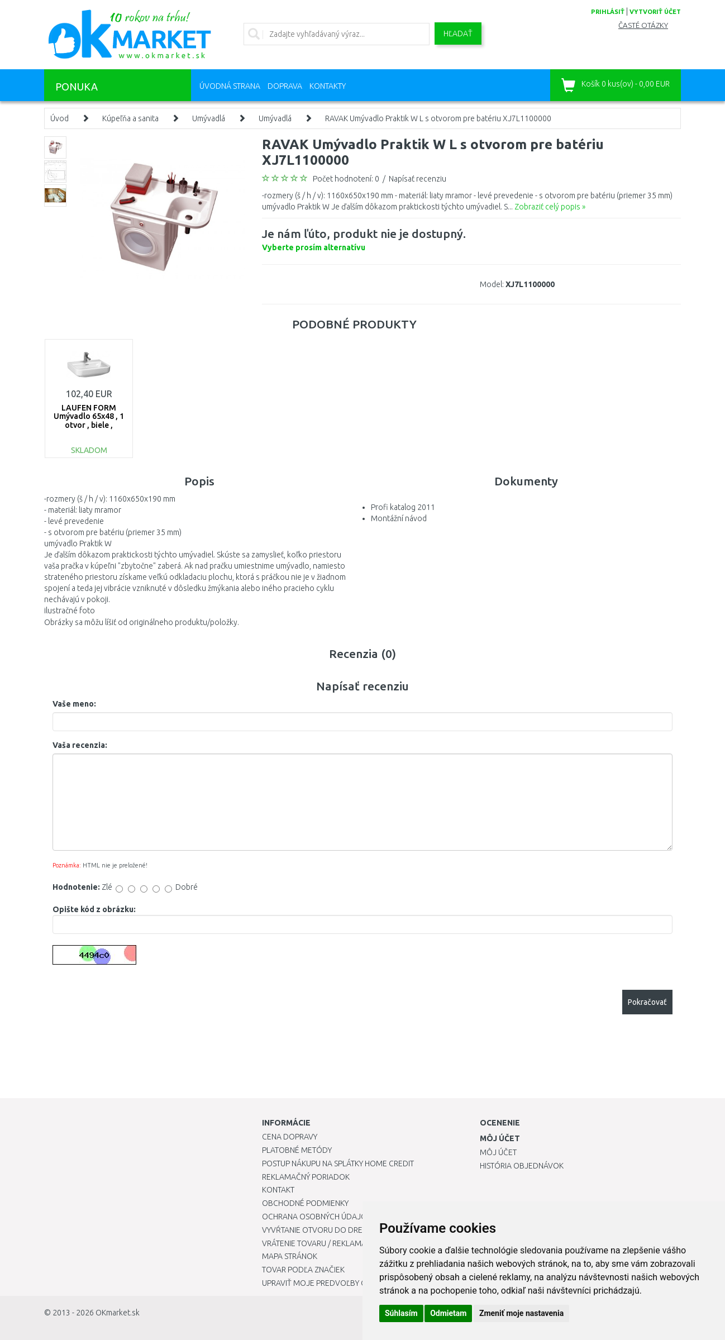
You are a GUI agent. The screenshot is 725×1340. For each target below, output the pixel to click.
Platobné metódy (297, 1150)
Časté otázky (643, 25)
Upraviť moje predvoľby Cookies (327, 1283)
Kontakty (327, 86)
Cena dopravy (289, 1136)
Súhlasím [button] (401, 1313)
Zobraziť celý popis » (549, 206)
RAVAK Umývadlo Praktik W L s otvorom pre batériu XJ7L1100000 (438, 118)
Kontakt (278, 1189)
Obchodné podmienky (305, 1203)
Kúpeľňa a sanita (130, 118)
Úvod (59, 118)
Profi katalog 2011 (403, 507)
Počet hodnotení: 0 (346, 178)
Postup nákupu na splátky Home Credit (338, 1163)
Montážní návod (399, 518)
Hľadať (458, 33)
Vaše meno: (74, 703)
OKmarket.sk (118, 1312)
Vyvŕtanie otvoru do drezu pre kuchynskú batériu (361, 1229)
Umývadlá (208, 118)
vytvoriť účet (655, 11)
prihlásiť (607, 11)
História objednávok (522, 1165)
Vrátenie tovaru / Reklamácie (320, 1243)
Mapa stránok (289, 1256)
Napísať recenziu (417, 178)
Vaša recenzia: (80, 745)
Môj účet (498, 1152)
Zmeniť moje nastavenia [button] (521, 1313)
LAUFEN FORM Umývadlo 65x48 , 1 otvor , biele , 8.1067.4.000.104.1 (89, 420)
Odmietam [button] (448, 1313)
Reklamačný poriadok (306, 1176)
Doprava (285, 86)
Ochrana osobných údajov (317, 1216)
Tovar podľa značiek (303, 1269)
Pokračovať (647, 1002)
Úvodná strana (229, 86)
